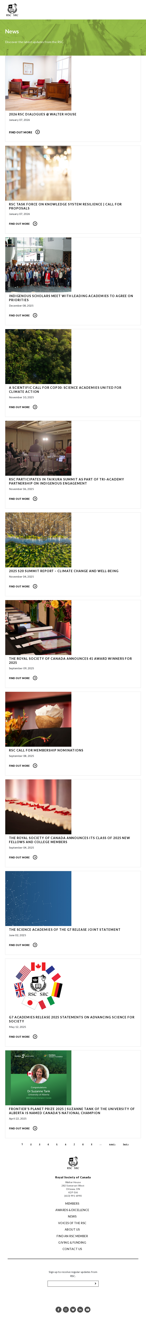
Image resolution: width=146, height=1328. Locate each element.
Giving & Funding (72, 1242)
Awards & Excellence (72, 1210)
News (72, 1216)
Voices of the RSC (72, 1223)
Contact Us (72, 1249)
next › (112, 1144)
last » (126, 1144)
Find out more (19, 223)
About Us (72, 1229)
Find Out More (20, 132)
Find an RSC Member (72, 1236)
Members (72, 1203)
